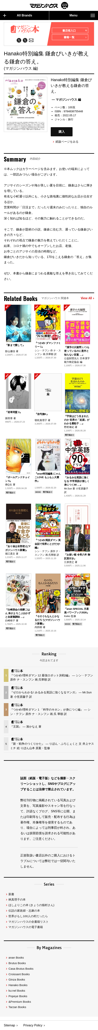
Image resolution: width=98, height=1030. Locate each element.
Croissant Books (19, 974)
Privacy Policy (32, 1025)
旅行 (70, 119)
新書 (11, 894)
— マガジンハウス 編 (66, 99)
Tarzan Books (17, 1007)
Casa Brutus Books (20, 968)
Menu (82, 15)
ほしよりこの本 (31, 905)
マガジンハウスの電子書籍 (25, 927)
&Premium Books (19, 1001)
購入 (62, 131)
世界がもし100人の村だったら (28, 916)
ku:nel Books (16, 990)
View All (87, 298)
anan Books (16, 957)
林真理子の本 (17, 899)
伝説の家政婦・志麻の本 (24, 910)
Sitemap (9, 1025)
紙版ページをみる (67, 141)
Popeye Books (17, 996)
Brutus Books (17, 963)
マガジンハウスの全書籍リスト (28, 921)
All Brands (17, 15)
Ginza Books (16, 979)
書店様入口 (74, 30)
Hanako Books (17, 985)
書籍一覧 (75, 37)
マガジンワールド (49, 5)
